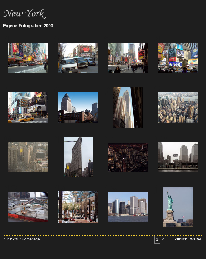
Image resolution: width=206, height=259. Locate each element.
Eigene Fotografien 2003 (28, 25)
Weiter (195, 239)
